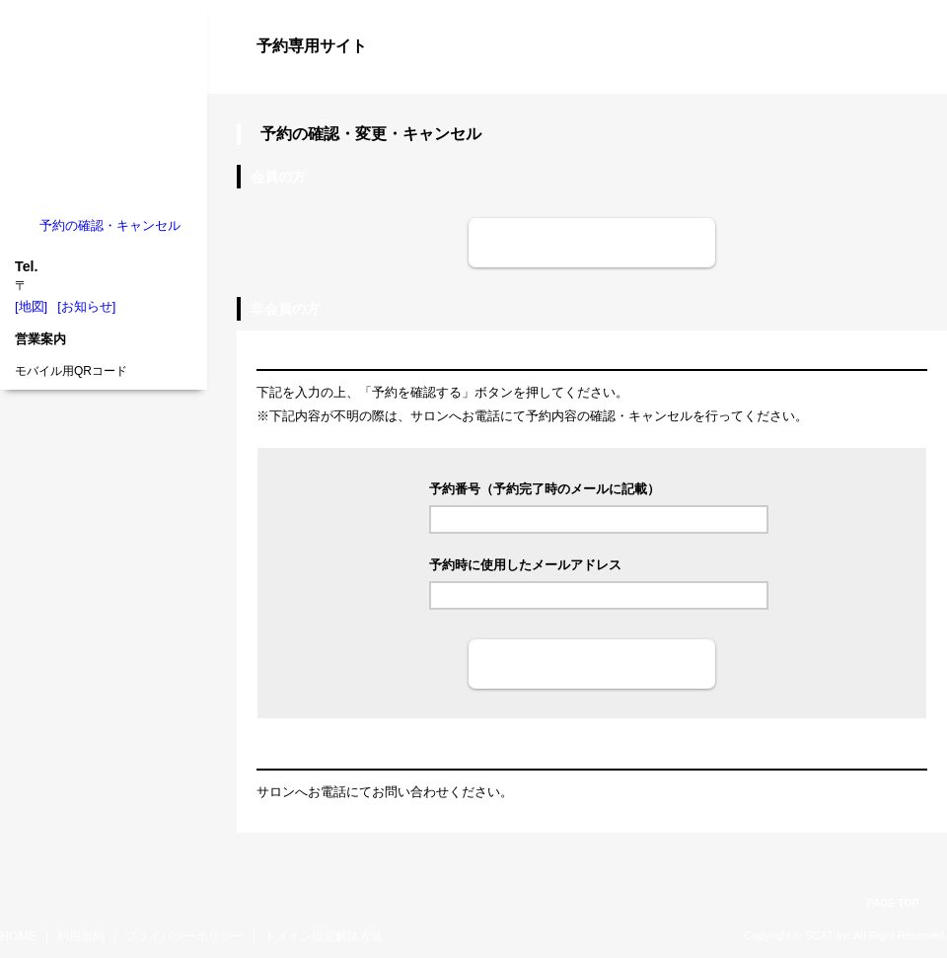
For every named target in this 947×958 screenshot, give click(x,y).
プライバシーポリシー (184, 936)
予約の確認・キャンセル (110, 225)
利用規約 (81, 936)
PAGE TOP (893, 903)
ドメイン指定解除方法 (323, 936)
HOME (18, 936)
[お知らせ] (86, 306)
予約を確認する (592, 663)
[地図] (31, 306)
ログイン (907, 81)
